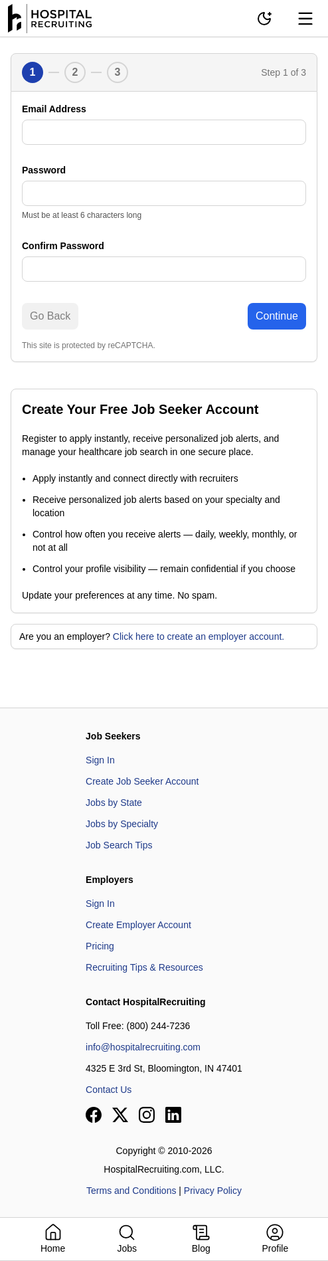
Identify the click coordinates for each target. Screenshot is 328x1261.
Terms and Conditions (131, 1190)
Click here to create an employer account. (198, 636)
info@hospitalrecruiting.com (143, 1047)
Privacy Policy (213, 1190)
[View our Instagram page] (147, 1115)
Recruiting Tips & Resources (144, 967)
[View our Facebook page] (94, 1115)
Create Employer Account (138, 925)
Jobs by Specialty (122, 824)
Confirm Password (63, 246)
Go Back (50, 316)
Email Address (54, 109)
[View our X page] (120, 1115)
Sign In (100, 760)
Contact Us (108, 1089)
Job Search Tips (119, 845)
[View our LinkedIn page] (173, 1115)
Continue (277, 316)
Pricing (100, 946)
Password (44, 170)
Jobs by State (114, 802)
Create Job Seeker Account (142, 781)
